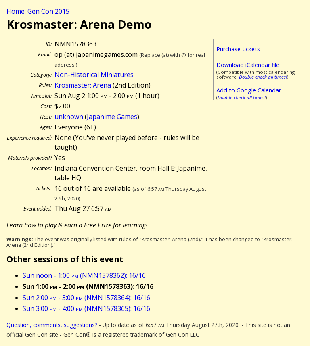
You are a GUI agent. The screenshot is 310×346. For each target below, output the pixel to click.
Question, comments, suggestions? (51, 325)
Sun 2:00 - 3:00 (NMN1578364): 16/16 (86, 297)
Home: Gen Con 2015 (37, 11)
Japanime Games (112, 116)
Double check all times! (263, 77)
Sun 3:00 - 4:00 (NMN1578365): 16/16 (86, 308)
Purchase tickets (238, 49)
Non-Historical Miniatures (94, 74)
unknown (68, 116)
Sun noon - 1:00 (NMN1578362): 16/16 (84, 275)
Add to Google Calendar (248, 90)
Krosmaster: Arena (82, 85)
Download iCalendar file (247, 65)
